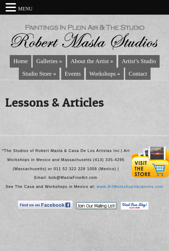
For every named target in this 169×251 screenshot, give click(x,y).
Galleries (49, 61)
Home (20, 61)
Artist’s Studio (139, 61)
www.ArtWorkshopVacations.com (130, 186)
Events (73, 73)
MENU (25, 9)
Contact (138, 73)
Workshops (104, 73)
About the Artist (92, 61)
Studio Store (39, 73)
